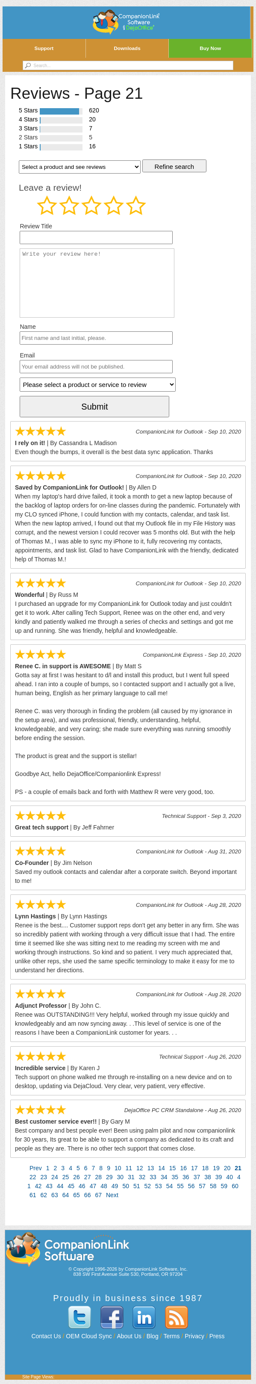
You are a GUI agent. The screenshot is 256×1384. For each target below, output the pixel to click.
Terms (171, 1336)
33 (153, 1177)
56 (191, 1186)
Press (217, 1336)
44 (60, 1186)
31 (131, 1177)
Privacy (194, 1336)
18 (205, 1168)
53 (158, 1186)
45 (71, 1186)
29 (109, 1177)
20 (227, 1168)
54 (169, 1186)
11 (129, 1168)
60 (235, 1186)
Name (27, 326)
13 (150, 1168)
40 (229, 1177)
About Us (129, 1336)
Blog (153, 1336)
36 (185, 1177)
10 (118, 1168)
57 (202, 1186)
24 (54, 1177)
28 (98, 1177)
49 (115, 1186)
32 (142, 1177)
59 (224, 1186)
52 (147, 1186)
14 (161, 1168)
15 (172, 1168)
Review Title (36, 226)
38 (207, 1177)
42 (38, 1186)
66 (87, 1195)
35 (174, 1177)
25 (65, 1177)
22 (32, 1177)
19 (216, 1168)
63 (54, 1195)
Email (27, 355)
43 (49, 1186)
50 (125, 1186)
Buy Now (210, 48)
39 (218, 1177)
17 (194, 1168)
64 (65, 1195)
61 (32, 1195)
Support (43, 48)
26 (76, 1177)
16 (183, 1168)
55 (180, 1186)
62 (44, 1195)
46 (82, 1186)
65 (76, 1195)
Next (112, 1195)
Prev (35, 1168)
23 (44, 1177)
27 (87, 1177)
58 (213, 1186)
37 (197, 1177)
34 (164, 1177)
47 (93, 1186)
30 (120, 1177)
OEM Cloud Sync (89, 1336)
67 (98, 1195)
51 (136, 1186)
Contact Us (46, 1336)
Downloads (127, 48)
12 (139, 1168)
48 (103, 1186)
